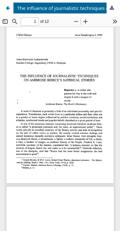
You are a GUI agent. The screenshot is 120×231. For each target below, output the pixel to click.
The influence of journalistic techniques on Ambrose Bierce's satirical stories (67, 8)
